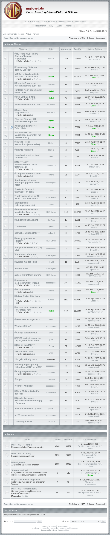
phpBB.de (65, 530)
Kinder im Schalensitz (27, 220)
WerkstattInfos (64, 21)
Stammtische (80, 21)
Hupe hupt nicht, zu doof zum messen (27, 156)
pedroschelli (51, 249)
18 (41, 61)
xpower (93, 184)
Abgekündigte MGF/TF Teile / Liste (26, 127)
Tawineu (51, 379)
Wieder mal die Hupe (26, 262)
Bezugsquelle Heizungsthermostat (25, 204)
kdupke (93, 92)
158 (35, 301)
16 (35, 61)
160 (16, 303)
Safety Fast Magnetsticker (22, 111)
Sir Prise (51, 220)
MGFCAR (28, 21)
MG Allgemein (18, 462)
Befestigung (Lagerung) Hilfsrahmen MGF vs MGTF (28, 365)
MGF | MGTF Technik (21, 445)
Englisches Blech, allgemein (25, 479)
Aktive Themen (32, 34)
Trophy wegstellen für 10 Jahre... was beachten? (27, 197)
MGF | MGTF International (24, 489)
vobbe (51, 204)
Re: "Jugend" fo (90, 455)
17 (38, 61)
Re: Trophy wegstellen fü (90, 464)
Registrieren (40, 26)
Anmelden (70, 26)
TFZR (51, 262)
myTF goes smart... (24, 415)
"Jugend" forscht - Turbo (28, 173)
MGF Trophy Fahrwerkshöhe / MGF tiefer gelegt (26, 164)
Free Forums (63, 528)
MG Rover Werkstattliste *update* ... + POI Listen (27, 75)
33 (41, 312)
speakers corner (26, 38)
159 (38, 301)
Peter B (51, 175)
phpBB (53, 526)
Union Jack (93, 360)
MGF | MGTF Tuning (21, 453)
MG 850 (51, 422)
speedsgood (51, 183)
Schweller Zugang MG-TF (27, 233)
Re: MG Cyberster (90, 473)
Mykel (51, 91)
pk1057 (51, 409)
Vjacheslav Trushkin (49, 528)
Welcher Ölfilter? (23, 326)
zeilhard (51, 233)
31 (35, 312)
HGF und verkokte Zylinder (28, 408)
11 (39, 79)
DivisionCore (72, 528)
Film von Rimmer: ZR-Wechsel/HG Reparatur (26, 120)
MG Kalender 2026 (24, 351)
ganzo (51, 226)
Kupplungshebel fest (26, 371)
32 (38, 312)
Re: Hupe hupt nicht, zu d (90, 446)
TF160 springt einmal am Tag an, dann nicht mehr (28, 339)
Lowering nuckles (23, 421)
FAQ (51, 26)
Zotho (51, 346)
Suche (59, 26)
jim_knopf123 (93, 234)
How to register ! (24, 150)
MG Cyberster (23, 289)
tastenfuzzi (51, 166)
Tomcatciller (93, 59)
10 (36, 79)
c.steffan (51, 373)
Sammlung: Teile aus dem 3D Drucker (26, 68)
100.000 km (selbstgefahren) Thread (27, 281)
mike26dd (93, 167)
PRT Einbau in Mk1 (25, 97)
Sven (51, 69)
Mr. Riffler (51, 105)
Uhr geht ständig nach (26, 359)
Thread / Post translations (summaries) (27, 143)
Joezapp (51, 84)
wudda (51, 58)
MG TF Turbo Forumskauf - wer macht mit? (28, 308)
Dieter (51, 77)
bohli (93, 227)
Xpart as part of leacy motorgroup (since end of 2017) (27, 182)
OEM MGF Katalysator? (28, 319)
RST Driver (51, 212)
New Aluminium (93, 256)
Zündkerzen (20, 226)
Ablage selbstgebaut (26, 332)
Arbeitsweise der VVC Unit (28, 104)
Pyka (93, 394)
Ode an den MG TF (25, 345)
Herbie (51, 143)
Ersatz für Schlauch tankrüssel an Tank (24, 190)
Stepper (18, 379)
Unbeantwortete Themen (13, 34)
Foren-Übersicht (11, 38)
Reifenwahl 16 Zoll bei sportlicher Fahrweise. (26, 210)
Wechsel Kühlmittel (24, 386)
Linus (51, 191)
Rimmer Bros (21, 268)
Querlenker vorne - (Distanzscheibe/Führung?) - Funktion (28, 400)
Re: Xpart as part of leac (90, 493)
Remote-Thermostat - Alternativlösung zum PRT (28, 84)
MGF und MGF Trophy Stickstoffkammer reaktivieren (26, 56)
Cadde (93, 86)
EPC (38, 21)
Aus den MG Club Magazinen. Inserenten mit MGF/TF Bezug (28, 135)
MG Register (49, 21)
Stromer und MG (19, 470)
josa (51, 339)
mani (51, 320)
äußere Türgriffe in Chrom (28, 275)
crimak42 (51, 112)
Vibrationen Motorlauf (25, 254)
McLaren (90, 482)
